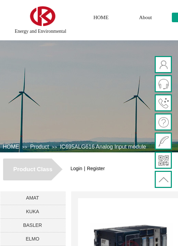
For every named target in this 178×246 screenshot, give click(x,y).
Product (39, 147)
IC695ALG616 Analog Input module (103, 147)
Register (96, 168)
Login (76, 168)
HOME (101, 17)
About (145, 17)
